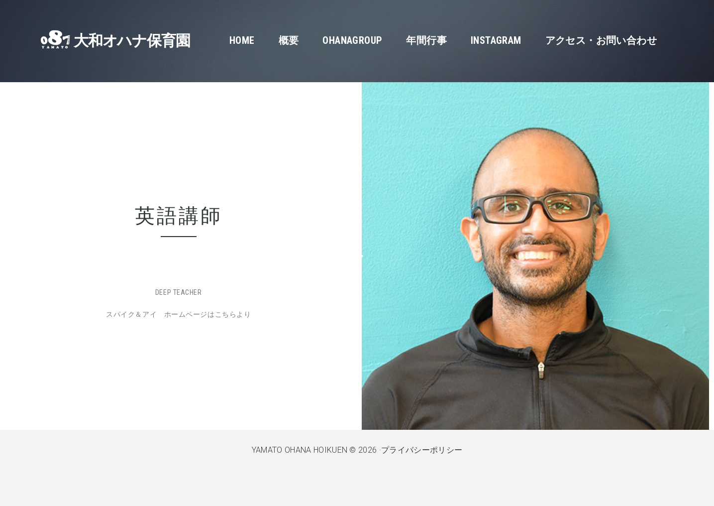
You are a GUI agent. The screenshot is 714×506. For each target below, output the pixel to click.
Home (242, 40)
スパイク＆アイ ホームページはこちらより (178, 314)
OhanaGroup (352, 40)
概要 (289, 40)
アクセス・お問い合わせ (601, 40)
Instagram (496, 40)
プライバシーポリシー (421, 450)
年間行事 (426, 40)
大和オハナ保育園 (132, 40)
